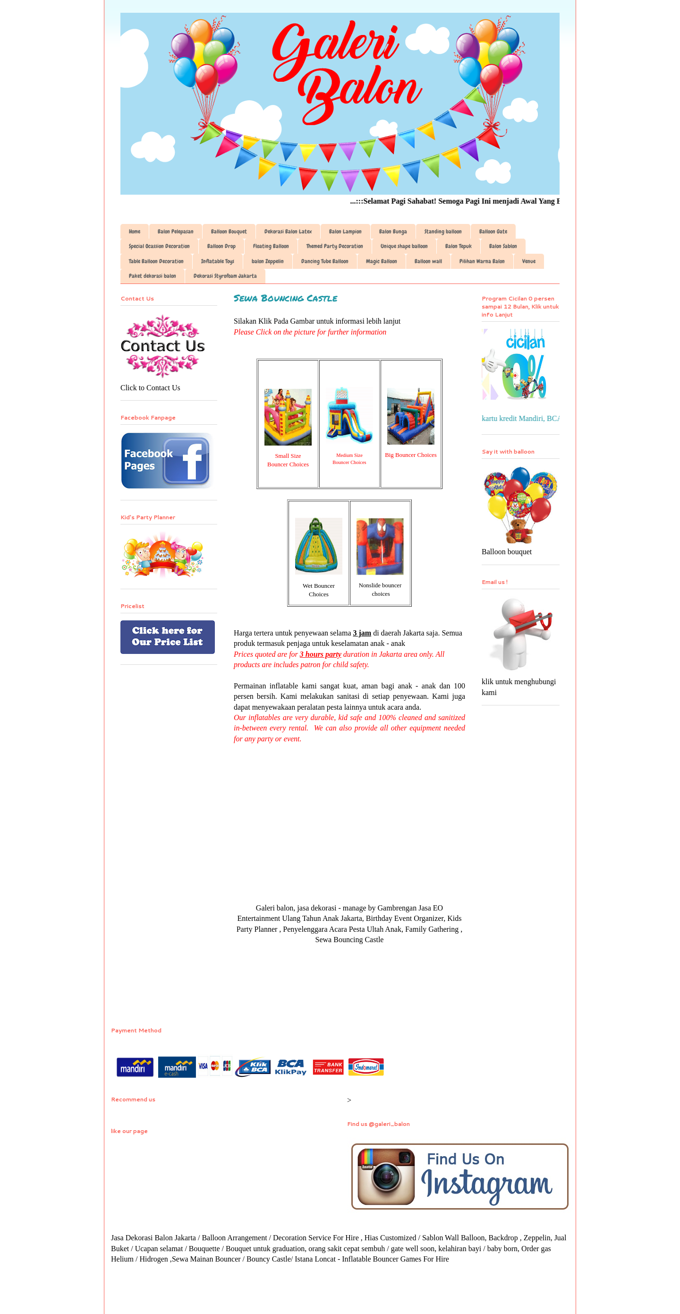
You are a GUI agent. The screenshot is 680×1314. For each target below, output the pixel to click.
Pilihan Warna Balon (482, 261)
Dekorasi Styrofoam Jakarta (225, 276)
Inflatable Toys (217, 261)
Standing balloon (443, 231)
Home (134, 231)
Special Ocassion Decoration (159, 246)
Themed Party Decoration (334, 246)
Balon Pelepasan (176, 231)
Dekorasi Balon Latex (288, 231)
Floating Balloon (271, 246)
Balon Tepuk (458, 246)
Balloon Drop (221, 246)
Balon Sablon (503, 246)
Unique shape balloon (404, 246)
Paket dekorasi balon (152, 276)
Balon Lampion (345, 231)
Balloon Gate (493, 231)
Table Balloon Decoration (156, 261)
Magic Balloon (381, 261)
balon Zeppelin (268, 261)
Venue (529, 261)
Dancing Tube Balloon (324, 261)
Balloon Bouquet (229, 231)
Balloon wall (428, 261)
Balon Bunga (393, 231)
